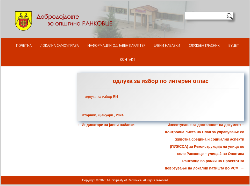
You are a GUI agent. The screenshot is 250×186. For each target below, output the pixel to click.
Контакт (127, 59)
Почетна (24, 45)
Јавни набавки (167, 45)
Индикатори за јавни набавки (106, 125)
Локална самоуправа (59, 45)
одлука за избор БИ (101, 97)
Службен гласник (204, 45)
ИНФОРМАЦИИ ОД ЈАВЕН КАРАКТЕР (117, 45)
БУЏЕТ (233, 45)
